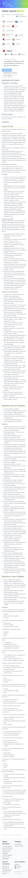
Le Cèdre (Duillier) (7, 846)
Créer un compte (19, 846)
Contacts (17, 864)
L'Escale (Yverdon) (7, 855)
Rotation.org (5, 866)
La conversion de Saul (17, 14)
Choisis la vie (5, 868)
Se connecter (18, 844)
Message (18, 866)
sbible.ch (4, 873)
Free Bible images (7, 870)
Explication (7, 70)
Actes (7, 14)
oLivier (18, 868)
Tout (3, 14)
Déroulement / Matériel (10, 73)
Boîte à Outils (5, 872)
